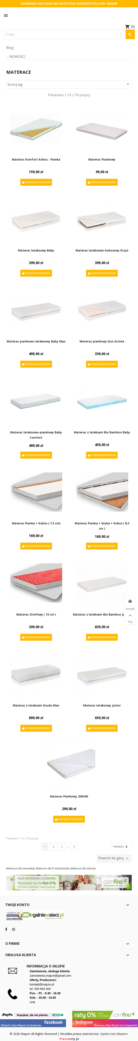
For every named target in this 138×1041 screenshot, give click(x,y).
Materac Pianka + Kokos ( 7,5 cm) (36, 523)
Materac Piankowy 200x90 (69, 796)
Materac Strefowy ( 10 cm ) (36, 614)
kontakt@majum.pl (42, 984)
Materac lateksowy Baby (36, 250)
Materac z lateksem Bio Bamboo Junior (102, 614)
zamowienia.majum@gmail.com (50, 975)
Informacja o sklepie (46, 966)
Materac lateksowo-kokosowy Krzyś (102, 250)
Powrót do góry (114, 858)
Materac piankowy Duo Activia (102, 341)
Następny (121, 846)
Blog (10, 47)
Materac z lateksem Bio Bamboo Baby (102, 432)
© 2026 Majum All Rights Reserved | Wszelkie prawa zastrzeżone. (55, 1034)
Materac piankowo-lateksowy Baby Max (36, 341)
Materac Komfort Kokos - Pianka (36, 159)
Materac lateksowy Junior (102, 705)
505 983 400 (42, 988)
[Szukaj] (69, 34)
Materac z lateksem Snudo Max (36, 705)
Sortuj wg (69, 84)
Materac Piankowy (101, 159)
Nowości (18, 56)
